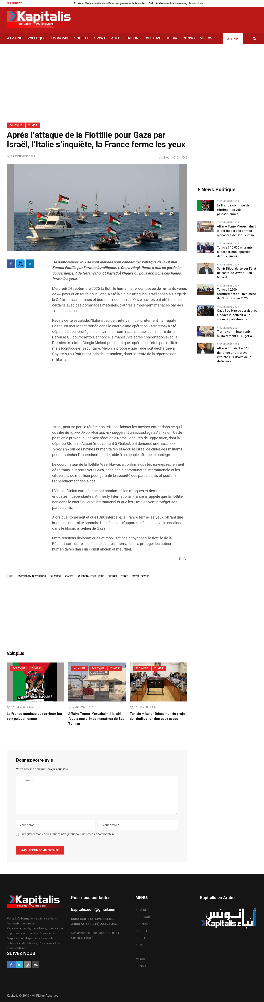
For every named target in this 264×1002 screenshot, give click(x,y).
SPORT (140, 938)
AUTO (139, 945)
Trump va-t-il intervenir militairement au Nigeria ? (235, 334)
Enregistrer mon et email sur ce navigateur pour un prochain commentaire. (68, 834)
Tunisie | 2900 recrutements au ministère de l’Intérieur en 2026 (236, 294)
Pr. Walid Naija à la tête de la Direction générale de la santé (123, 3)
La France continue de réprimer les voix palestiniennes (34, 716)
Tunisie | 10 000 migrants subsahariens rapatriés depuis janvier (235, 251)
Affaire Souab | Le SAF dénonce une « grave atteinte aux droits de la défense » (234, 355)
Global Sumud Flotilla (91, 576)
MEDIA (140, 959)
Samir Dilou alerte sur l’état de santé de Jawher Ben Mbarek (236, 272)
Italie (125, 576)
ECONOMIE (142, 668)
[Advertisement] (119, 395)
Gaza (70, 576)
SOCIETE (142, 931)
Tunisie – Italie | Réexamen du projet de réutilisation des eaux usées (158, 716)
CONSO (141, 966)
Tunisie (33, 125)
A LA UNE (79, 668)
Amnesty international (33, 576)
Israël (113, 576)
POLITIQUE (15, 125)
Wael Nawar (141, 576)
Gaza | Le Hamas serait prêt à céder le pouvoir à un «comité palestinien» (237, 315)
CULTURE (142, 952)
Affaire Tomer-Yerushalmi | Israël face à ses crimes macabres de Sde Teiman (96, 718)
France (56, 576)
